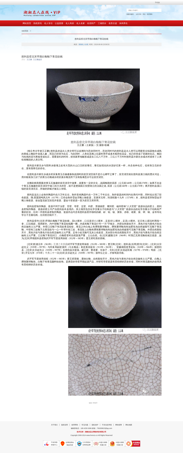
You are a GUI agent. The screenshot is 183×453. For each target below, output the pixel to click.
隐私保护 (95, 425)
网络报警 (118, 425)
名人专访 (48, 23)
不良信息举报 (107, 425)
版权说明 (64, 425)
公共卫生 (138, 14)
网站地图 (128, 425)
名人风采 (70, 23)
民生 (144, 14)
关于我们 (54, 425)
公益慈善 (59, 23)
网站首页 (27, 23)
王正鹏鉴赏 (37, 59)
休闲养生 (123, 23)
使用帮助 (74, 425)
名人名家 (80, 23)
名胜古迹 (113, 23)
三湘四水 (102, 23)
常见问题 (85, 425)
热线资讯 (37, 23)
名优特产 (91, 23)
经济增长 (150, 14)
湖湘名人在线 (83, 44)
